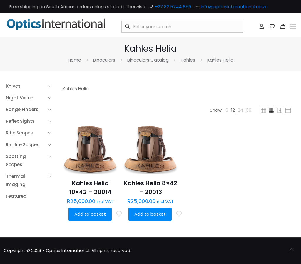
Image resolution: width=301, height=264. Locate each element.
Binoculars (104, 60)
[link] (227, 110)
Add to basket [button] (90, 214)
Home (74, 60)
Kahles (188, 60)
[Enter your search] (182, 27)
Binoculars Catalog (148, 60)
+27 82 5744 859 (173, 7)
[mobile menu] (293, 26)
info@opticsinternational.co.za (234, 7)
